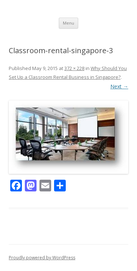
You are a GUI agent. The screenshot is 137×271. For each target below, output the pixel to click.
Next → (119, 86)
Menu (68, 23)
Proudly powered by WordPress (42, 257)
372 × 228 (74, 68)
